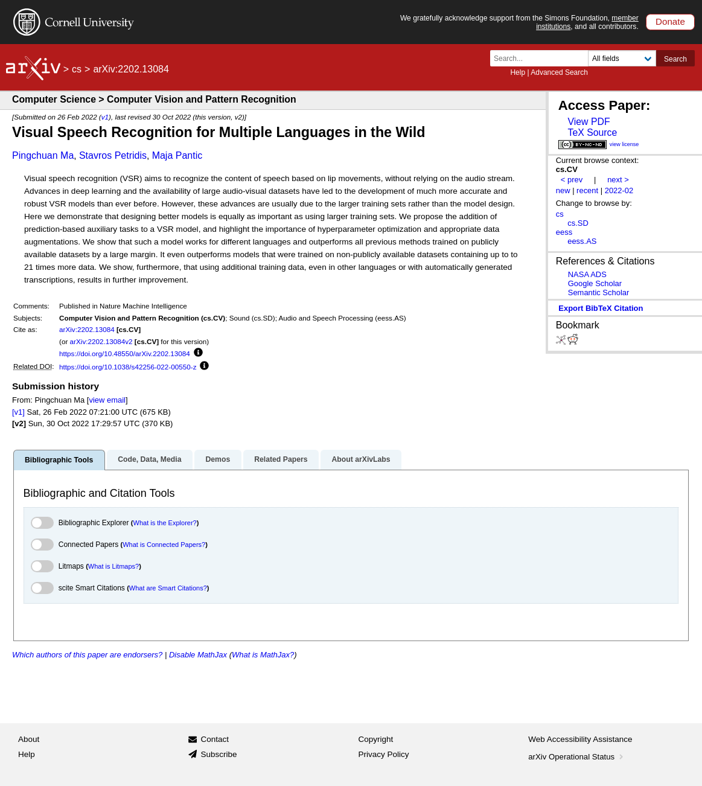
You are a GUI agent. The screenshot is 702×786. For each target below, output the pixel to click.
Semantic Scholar (599, 292)
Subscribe (218, 754)
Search (675, 59)
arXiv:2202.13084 (87, 329)
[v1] (18, 412)
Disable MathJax (198, 654)
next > (618, 179)
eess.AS (581, 241)
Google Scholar (595, 283)
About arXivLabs (360, 459)
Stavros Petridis (113, 155)
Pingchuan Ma (43, 155)
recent (587, 190)
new (563, 190)
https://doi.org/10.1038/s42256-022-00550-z (127, 367)
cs (76, 69)
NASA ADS (587, 274)
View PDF (588, 122)
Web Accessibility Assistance (580, 739)
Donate (670, 21)
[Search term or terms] (542, 58)
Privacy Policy (384, 754)
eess (564, 232)
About (28, 739)
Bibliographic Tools (59, 460)
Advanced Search (559, 72)
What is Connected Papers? (164, 544)
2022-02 (619, 190)
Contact (214, 739)
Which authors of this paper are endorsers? (87, 654)
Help (517, 72)
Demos (217, 459)
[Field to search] (622, 58)
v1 (105, 117)
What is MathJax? (263, 654)
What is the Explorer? (165, 522)
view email (107, 399)
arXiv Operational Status (576, 756)
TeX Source (592, 132)
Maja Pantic (177, 155)
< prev (571, 179)
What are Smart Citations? (168, 588)
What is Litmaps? (113, 566)
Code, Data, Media (149, 459)
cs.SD (578, 223)
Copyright (376, 739)
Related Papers (280, 459)
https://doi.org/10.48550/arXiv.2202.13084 (124, 353)
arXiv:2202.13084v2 (101, 341)
